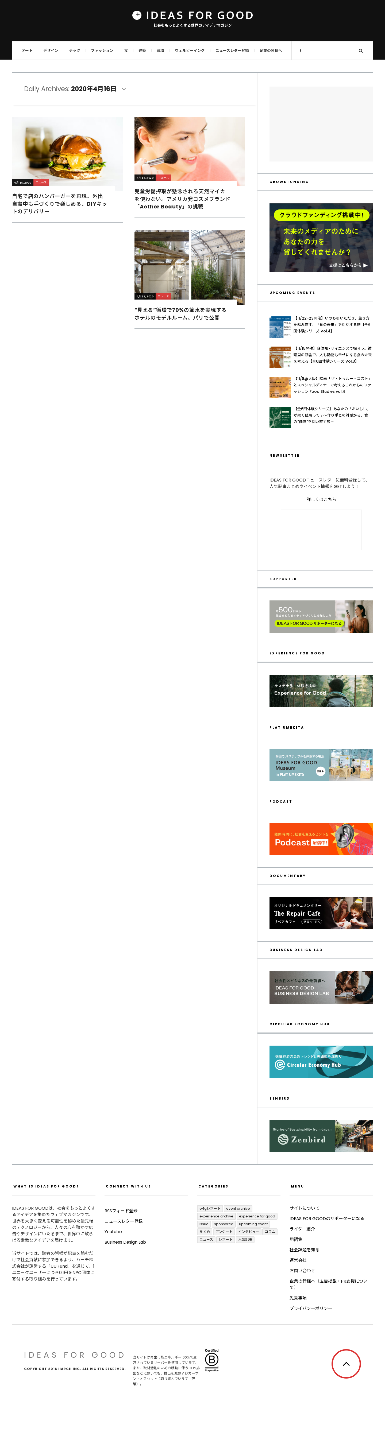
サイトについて (304, 1208)
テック (74, 50)
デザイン (50, 50)
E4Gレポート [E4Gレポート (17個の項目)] (210, 1208)
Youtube (113, 1253)
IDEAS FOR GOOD (75, 1355)
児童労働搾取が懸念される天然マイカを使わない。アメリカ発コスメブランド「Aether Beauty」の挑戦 (182, 199)
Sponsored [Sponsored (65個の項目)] (223, 1224)
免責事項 (298, 1298)
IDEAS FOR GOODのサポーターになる (327, 1219)
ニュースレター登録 (232, 50)
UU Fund (59, 1266)
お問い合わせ (302, 1271)
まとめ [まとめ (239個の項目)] (204, 1231)
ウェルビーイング (190, 50)
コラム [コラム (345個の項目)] (270, 1231)
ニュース (41, 182)
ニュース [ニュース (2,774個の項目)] (206, 1239)
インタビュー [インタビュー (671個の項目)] (248, 1231)
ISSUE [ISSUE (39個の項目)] (204, 1224)
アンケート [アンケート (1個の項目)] (224, 1231)
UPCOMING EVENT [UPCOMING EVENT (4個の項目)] (253, 1224)
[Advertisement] (321, 124)
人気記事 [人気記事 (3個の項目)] (245, 1239)
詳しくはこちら (321, 499)
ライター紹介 (302, 1229)
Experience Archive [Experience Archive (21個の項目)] (216, 1216)
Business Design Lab (125, 1263)
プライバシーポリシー (311, 1308)
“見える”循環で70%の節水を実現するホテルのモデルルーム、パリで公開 (180, 313)
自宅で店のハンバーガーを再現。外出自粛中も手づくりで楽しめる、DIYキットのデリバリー (59, 204)
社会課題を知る (304, 1250)
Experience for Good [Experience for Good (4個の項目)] (257, 1216)
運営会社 (298, 1260)
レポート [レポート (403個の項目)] (226, 1239)
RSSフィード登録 (121, 1232)
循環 (160, 50)
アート (27, 50)
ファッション (102, 50)
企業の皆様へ (271, 50)
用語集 (296, 1239)
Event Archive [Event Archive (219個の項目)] (238, 1208)
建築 (142, 50)
